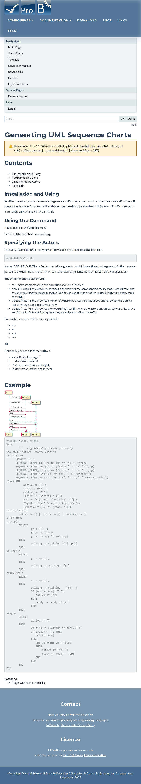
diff (17, 150)
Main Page (14, 47)
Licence (12, 78)
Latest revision (53, 150)
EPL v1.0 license (73, 755)
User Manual (16, 53)
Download (87, 25)
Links (122, 25)
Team (12, 36)
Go (122, 118)
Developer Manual (19, 65)
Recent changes (17, 96)
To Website (53, 725)
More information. (95, 755)
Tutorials (13, 59)
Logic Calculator (18, 84)
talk (92, 146)
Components (21, 25)
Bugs (107, 25)
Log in (12, 108)
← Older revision (31, 150)
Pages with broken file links (28, 682)
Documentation (55, 25)
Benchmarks (15, 71)
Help (134, 124)
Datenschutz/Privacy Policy (78, 725)
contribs (102, 146)
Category (10, 678)
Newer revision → (81, 150)
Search (131, 118)
